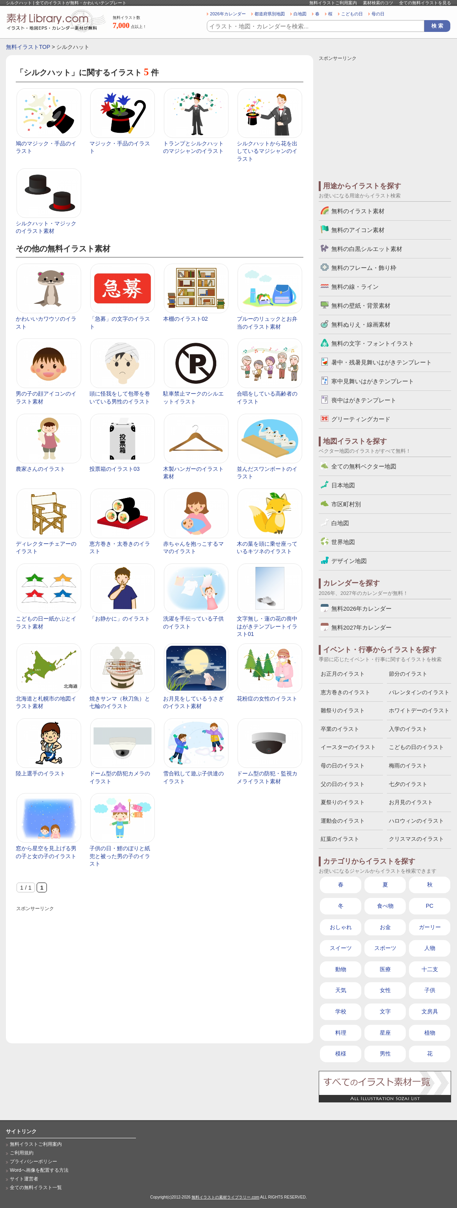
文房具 (430, 1011)
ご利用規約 (21, 1153)
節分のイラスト (408, 674)
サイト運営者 (24, 1179)
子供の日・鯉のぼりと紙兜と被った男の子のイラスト (119, 856)
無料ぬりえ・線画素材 (360, 324)
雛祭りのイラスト (343, 710)
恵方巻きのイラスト (345, 692)
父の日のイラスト (343, 784)
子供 (429, 990)
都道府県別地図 (270, 13)
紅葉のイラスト (340, 839)
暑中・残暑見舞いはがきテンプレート (381, 362)
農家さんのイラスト (40, 469)
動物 (340, 969)
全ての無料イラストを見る (425, 2)
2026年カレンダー (228, 13)
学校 (340, 1011)
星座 (385, 1033)
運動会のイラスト (343, 821)
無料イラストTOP (28, 47)
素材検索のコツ (378, 2)
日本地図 (343, 485)
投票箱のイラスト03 (114, 469)
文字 (385, 1011)
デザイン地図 (349, 561)
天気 (340, 990)
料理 (340, 1033)
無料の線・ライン (355, 286)
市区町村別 (346, 504)
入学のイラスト (408, 729)
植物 (429, 1033)
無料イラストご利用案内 (333, 2)
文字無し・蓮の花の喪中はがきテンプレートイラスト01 (267, 626)
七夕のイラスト (408, 784)
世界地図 (343, 542)
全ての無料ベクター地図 (363, 466)
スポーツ (385, 948)
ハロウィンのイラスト (416, 821)
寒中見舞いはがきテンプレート (372, 381)
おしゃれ (341, 927)
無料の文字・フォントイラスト (372, 343)
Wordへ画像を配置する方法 (39, 1170)
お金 (385, 927)
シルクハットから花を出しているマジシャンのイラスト (267, 151)
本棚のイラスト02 (185, 319)
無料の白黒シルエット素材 (366, 248)
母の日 (378, 13)
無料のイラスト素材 (358, 211)
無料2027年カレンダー (361, 627)
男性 (385, 1053)
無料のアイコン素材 (358, 230)
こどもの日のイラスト (416, 747)
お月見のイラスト (411, 802)
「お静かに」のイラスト (119, 618)
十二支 (430, 969)
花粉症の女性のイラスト (267, 698)
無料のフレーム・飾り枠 (363, 267)
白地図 (300, 13)
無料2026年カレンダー (361, 608)
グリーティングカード (360, 419)
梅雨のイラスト (408, 765)
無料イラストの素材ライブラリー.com (225, 1197)
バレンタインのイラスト (419, 692)
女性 (385, 990)
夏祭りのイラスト (343, 802)
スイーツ (341, 948)
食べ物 (385, 906)
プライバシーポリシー (33, 1161)
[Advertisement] (159, 968)
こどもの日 (352, 13)
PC (429, 906)
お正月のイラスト (343, 674)
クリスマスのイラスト (416, 839)
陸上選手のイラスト (40, 773)
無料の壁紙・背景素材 (360, 305)
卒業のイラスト (340, 729)
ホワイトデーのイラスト (419, 710)
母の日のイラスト (343, 765)
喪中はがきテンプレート (363, 400)
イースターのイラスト (348, 747)
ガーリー (430, 927)
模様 (340, 1053)
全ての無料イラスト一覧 (36, 1187)
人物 (429, 948)
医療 (385, 969)
